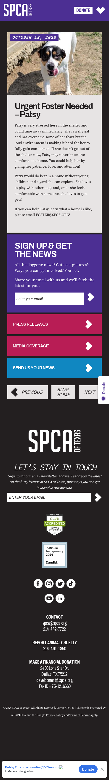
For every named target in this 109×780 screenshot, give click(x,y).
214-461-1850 (54, 648)
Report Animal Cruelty (54, 642)
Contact (54, 617)
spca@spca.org (54, 623)
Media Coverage (31, 346)
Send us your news (34, 368)
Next (89, 392)
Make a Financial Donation (54, 662)
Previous (31, 392)
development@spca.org (54, 680)
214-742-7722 (54, 629)
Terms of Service (79, 715)
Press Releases (30, 324)
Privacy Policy (65, 708)
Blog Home (63, 392)
